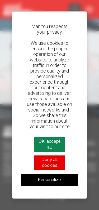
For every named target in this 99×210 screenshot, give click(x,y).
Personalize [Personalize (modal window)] (49, 179)
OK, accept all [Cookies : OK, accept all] (49, 144)
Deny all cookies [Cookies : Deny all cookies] (49, 162)
